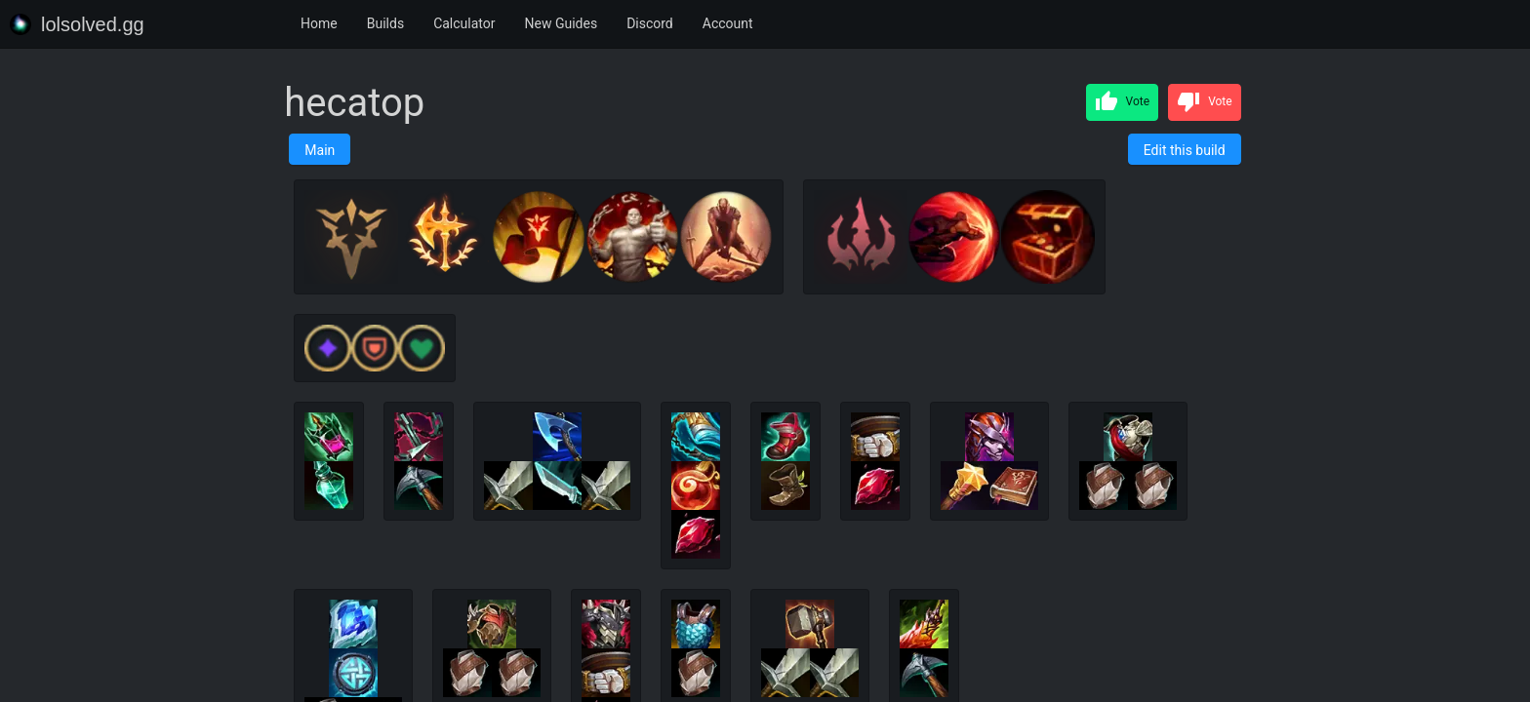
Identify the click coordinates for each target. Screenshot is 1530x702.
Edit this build (1185, 150)
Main (319, 150)
